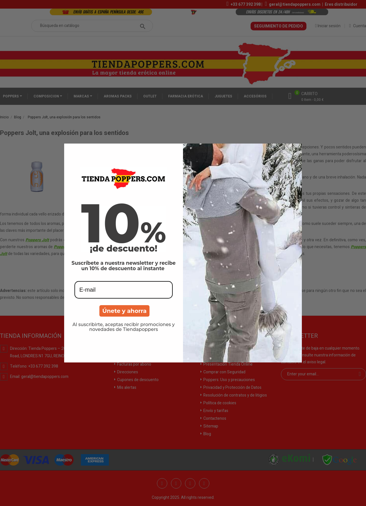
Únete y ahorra (124, 310)
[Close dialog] (296, 150)
